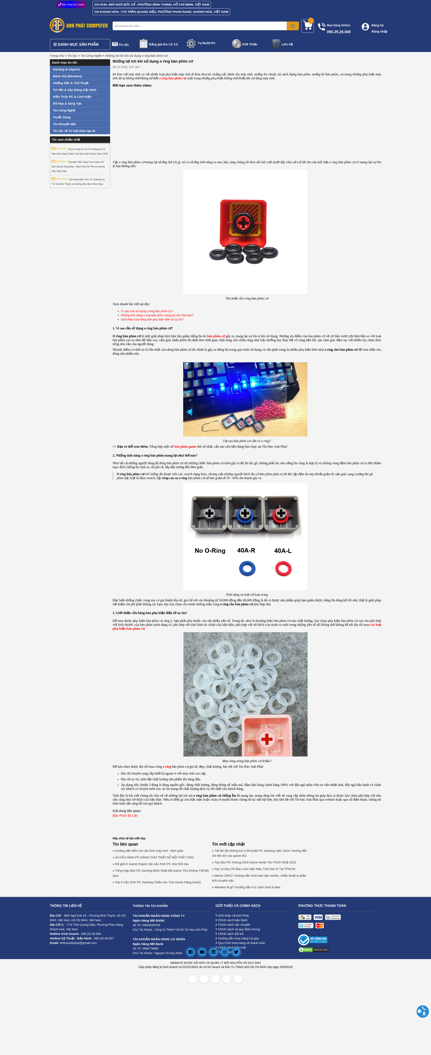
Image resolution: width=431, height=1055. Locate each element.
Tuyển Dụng (62, 117)
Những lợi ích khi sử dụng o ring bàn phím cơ (136, 55)
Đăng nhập (380, 31)
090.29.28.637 (104, 938)
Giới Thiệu (249, 44)
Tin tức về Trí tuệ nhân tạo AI (74, 131)
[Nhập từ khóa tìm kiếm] (205, 26)
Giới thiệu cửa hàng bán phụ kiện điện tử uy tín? (152, 319)
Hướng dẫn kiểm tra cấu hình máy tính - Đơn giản (149, 850)
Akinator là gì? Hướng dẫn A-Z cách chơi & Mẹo (247, 887)
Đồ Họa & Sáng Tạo (67, 103)
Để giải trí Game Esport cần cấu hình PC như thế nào (152, 864)
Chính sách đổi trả (229, 933)
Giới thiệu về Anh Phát (232, 915)
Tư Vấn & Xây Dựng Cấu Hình (74, 90)
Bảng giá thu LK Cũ (163, 44)
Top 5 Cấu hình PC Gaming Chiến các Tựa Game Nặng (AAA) (158, 882)
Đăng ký (378, 25)
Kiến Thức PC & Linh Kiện (72, 96)
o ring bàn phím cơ (172, 78)
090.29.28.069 (91, 933)
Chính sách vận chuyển (233, 924)
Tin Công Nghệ (91, 55)
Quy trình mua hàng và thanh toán (240, 943)
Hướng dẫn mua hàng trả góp (237, 938)
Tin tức (124, 44)
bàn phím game (185, 446)
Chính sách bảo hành (231, 920)
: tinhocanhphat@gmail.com (73, 943)
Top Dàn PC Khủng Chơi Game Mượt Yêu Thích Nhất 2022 (255, 862)
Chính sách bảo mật (231, 947)
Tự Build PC (207, 43)
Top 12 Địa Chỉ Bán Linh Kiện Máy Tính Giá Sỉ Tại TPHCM (254, 869)
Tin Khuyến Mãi (64, 124)
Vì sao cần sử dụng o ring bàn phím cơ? (147, 311)
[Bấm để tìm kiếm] (293, 26)
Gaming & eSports (66, 69)
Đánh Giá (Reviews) (67, 76)
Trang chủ (57, 55)
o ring (167, 766)
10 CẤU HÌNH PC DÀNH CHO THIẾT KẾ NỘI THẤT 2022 (154, 857)
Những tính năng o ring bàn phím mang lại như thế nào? (157, 315)
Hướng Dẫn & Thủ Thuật (70, 83)
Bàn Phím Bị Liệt (125, 815)
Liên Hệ (287, 44)
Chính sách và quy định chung (238, 929)
